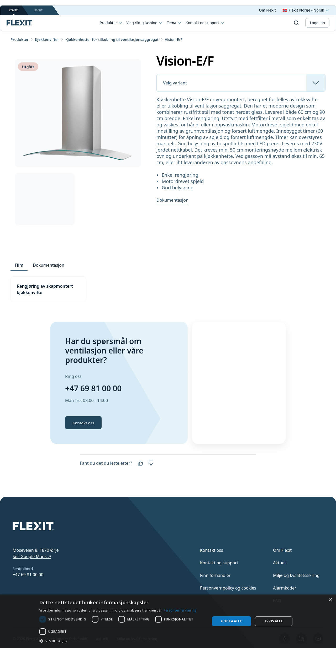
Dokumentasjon (172, 200)
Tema (174, 23)
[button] (122, 641)
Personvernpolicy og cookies (228, 588)
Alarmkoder (284, 588)
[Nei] (151, 463)
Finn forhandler (215, 575)
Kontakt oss (83, 422)
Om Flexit (267, 10)
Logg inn (317, 22)
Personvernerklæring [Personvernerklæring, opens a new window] (180, 610)
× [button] (330, 600)
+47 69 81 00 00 (93, 388)
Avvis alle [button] (273, 621)
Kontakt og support (205, 23)
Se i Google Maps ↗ (32, 556)
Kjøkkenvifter (47, 39)
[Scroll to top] (19, 22)
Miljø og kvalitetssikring (296, 575)
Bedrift (38, 10)
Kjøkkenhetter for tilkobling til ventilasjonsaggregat (112, 39)
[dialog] (168, 621)
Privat (13, 11)
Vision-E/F (173, 39)
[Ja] (140, 463)
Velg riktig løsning (145, 23)
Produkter (111, 23)
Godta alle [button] (231, 621)
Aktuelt (280, 563)
